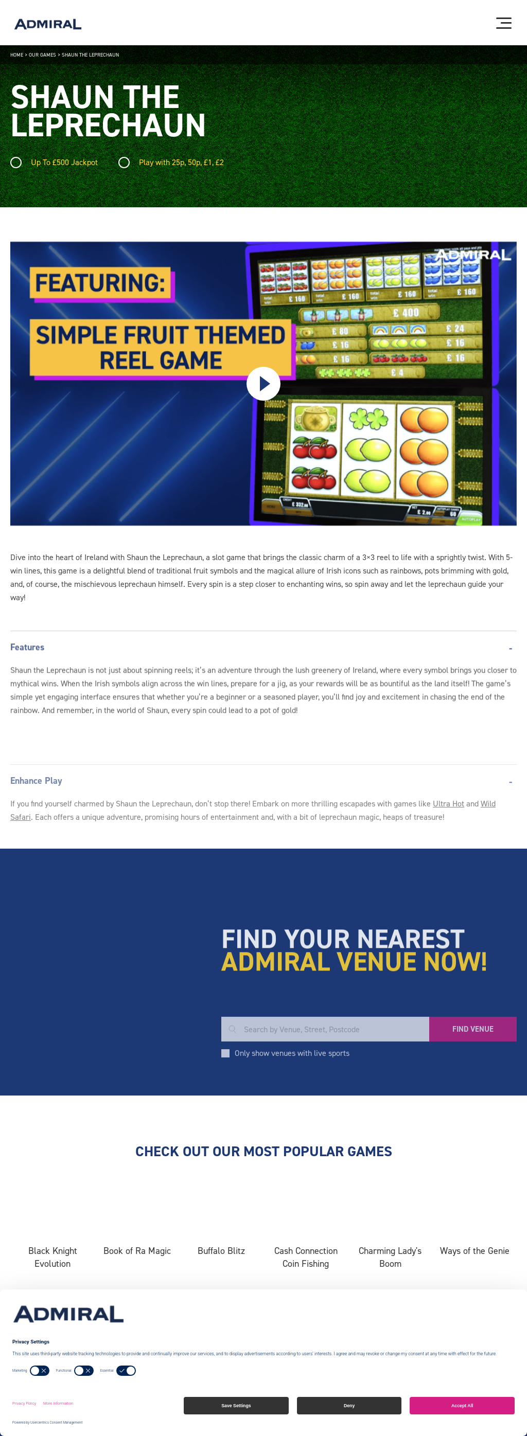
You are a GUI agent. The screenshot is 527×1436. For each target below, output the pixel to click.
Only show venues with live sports (292, 1103)
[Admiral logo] (47, 24)
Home (16, 54)
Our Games (42, 54)
